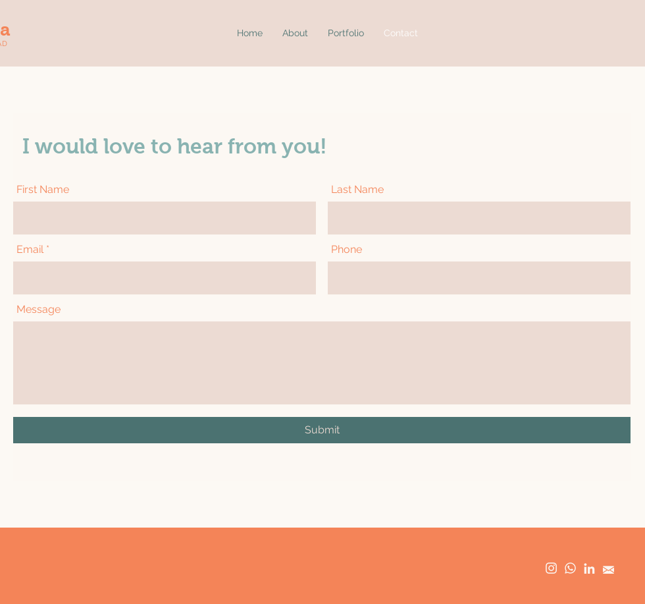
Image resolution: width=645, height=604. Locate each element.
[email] (608, 568)
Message (38, 309)
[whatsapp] (570, 568)
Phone (346, 249)
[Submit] (322, 430)
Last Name (357, 189)
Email (29, 249)
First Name (42, 189)
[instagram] (551, 568)
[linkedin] (589, 568)
